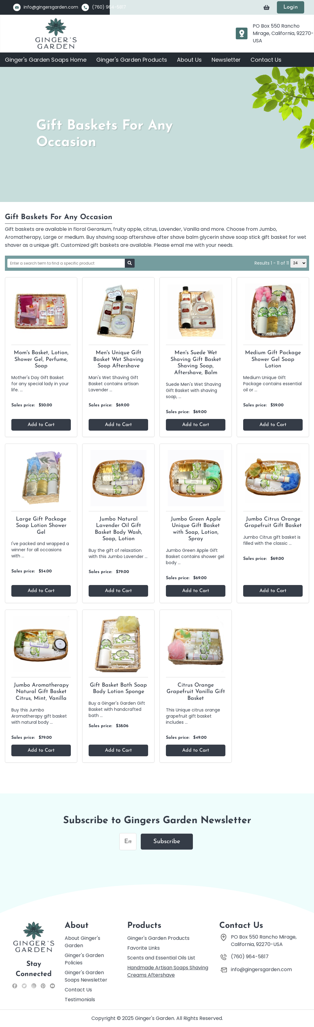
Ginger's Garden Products (131, 60)
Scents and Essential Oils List (161, 957)
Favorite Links (143, 947)
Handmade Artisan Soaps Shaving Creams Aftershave (167, 971)
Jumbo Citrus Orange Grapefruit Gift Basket (273, 522)
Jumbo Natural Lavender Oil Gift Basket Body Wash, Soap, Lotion (118, 529)
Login (290, 7)
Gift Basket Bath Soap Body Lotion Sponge (118, 688)
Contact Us (266, 60)
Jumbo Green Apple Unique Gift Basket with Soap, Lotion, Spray (196, 529)
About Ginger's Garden (82, 942)
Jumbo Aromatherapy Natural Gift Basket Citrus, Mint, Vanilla (41, 691)
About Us (189, 60)
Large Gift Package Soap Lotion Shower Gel (41, 525)
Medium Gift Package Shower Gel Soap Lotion (273, 359)
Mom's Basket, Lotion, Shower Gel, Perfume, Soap (41, 359)
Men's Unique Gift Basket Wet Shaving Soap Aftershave (118, 359)
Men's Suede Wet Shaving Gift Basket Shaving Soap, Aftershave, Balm (195, 363)
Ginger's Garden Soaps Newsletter (86, 976)
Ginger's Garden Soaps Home (45, 60)
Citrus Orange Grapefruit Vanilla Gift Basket (196, 691)
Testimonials (80, 999)
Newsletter (226, 60)
